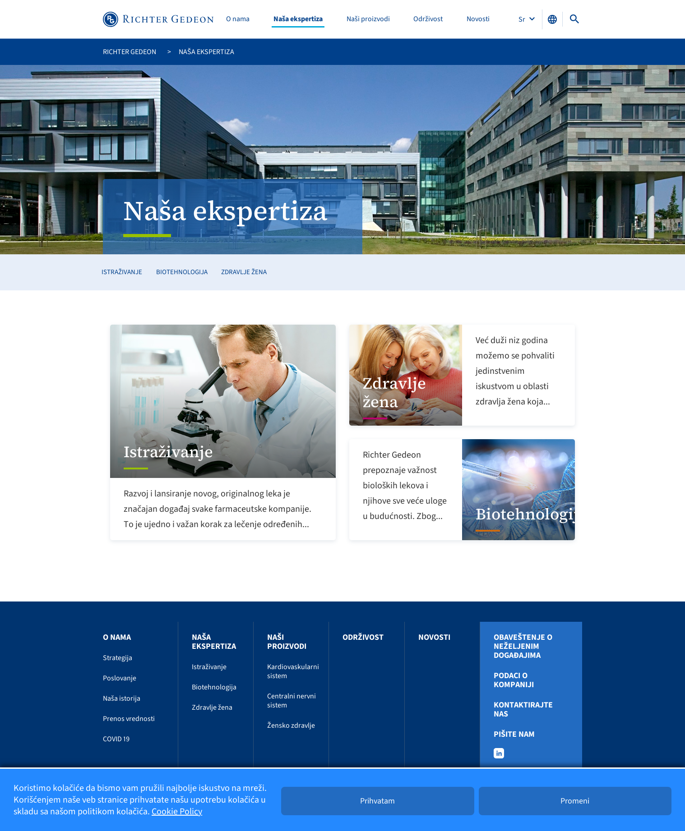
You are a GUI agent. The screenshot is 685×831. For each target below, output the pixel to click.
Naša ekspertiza (298, 19)
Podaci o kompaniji (514, 680)
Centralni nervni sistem (291, 700)
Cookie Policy (177, 811)
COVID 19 (116, 739)
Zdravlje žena (244, 272)
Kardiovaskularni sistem (293, 671)
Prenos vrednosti (129, 719)
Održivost (428, 19)
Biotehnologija (182, 272)
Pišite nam (514, 734)
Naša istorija (121, 698)
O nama (238, 19)
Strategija (117, 658)
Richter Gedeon (129, 52)
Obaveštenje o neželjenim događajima (523, 646)
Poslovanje (119, 678)
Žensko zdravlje (291, 725)
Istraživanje (122, 272)
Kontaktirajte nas (523, 710)
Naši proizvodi (368, 19)
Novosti (478, 19)
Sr (522, 19)
